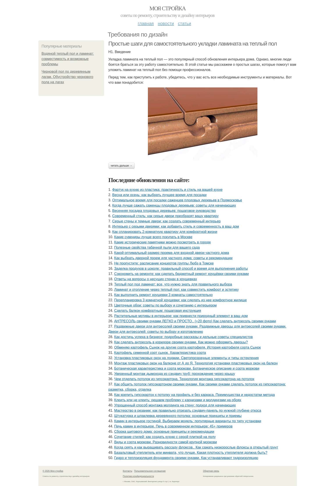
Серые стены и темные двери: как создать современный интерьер (166, 221)
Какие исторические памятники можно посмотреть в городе (162, 242)
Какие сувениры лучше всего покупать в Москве (153, 237)
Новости (166, 23)
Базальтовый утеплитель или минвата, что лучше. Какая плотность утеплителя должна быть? (190, 452)
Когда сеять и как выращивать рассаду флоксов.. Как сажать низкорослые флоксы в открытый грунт (196, 447)
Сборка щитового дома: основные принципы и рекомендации (164, 431)
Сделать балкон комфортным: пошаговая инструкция (157, 310)
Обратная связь (211, 471)
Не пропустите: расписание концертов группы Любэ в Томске (164, 263)
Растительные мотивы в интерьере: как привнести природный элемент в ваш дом (181, 316)
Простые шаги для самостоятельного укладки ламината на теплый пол (192, 43)
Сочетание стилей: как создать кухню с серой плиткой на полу (165, 437)
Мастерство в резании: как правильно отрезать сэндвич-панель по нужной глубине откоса (187, 410)
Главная (146, 23)
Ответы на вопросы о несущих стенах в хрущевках (155, 279)
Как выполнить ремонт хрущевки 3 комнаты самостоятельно (163, 295)
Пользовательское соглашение (150, 471)
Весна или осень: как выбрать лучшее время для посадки (159, 195)
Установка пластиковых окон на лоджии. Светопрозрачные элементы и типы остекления (186, 358)
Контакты (127, 471)
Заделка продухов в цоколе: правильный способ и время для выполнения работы (181, 268)
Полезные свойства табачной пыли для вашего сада (157, 247)
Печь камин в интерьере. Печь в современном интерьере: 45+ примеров (173, 426)
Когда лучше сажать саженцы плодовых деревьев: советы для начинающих (174, 205)
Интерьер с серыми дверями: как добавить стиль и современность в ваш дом (175, 226)
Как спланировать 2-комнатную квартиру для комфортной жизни (164, 232)
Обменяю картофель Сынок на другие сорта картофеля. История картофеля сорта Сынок (187, 347)
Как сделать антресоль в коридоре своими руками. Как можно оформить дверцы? (181, 342)
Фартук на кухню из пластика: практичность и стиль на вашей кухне (167, 190)
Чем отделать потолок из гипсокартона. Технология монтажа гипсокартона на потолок (184, 379)
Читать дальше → (121, 165)
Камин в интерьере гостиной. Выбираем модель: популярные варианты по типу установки (187, 421)
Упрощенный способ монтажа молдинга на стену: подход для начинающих (175, 405)
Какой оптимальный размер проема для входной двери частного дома (171, 253)
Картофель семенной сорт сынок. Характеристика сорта (160, 353)
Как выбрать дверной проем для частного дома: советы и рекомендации (173, 258)
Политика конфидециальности (138, 476)
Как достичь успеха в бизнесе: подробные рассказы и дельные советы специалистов (183, 337)
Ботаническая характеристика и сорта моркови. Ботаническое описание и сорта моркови (186, 368)
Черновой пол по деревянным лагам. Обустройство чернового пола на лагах (67, 77)
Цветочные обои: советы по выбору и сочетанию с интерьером (165, 305)
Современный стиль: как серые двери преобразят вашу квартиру (165, 216)
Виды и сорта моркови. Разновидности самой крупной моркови (165, 442)
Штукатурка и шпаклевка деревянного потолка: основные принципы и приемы (177, 416)
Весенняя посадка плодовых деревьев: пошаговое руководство (164, 211)
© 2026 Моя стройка (53, 471)
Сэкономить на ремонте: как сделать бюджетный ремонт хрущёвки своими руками (181, 274)
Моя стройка (167, 8)
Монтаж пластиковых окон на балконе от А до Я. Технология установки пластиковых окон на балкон (196, 363)
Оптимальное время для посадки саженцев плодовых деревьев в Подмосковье (177, 200)
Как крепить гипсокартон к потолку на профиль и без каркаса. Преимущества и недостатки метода (194, 395)
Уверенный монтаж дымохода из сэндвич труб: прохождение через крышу (174, 374)
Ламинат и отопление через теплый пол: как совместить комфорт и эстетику (176, 289)
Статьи (184, 23)
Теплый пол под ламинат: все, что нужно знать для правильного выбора (173, 284)
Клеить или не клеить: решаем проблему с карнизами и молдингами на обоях (177, 400)
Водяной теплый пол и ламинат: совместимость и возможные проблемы (68, 59)
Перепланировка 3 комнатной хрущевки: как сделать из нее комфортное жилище (180, 300)
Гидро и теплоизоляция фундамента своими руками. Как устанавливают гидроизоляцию (186, 458)
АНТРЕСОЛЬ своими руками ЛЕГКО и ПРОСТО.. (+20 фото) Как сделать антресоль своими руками (195, 321)
